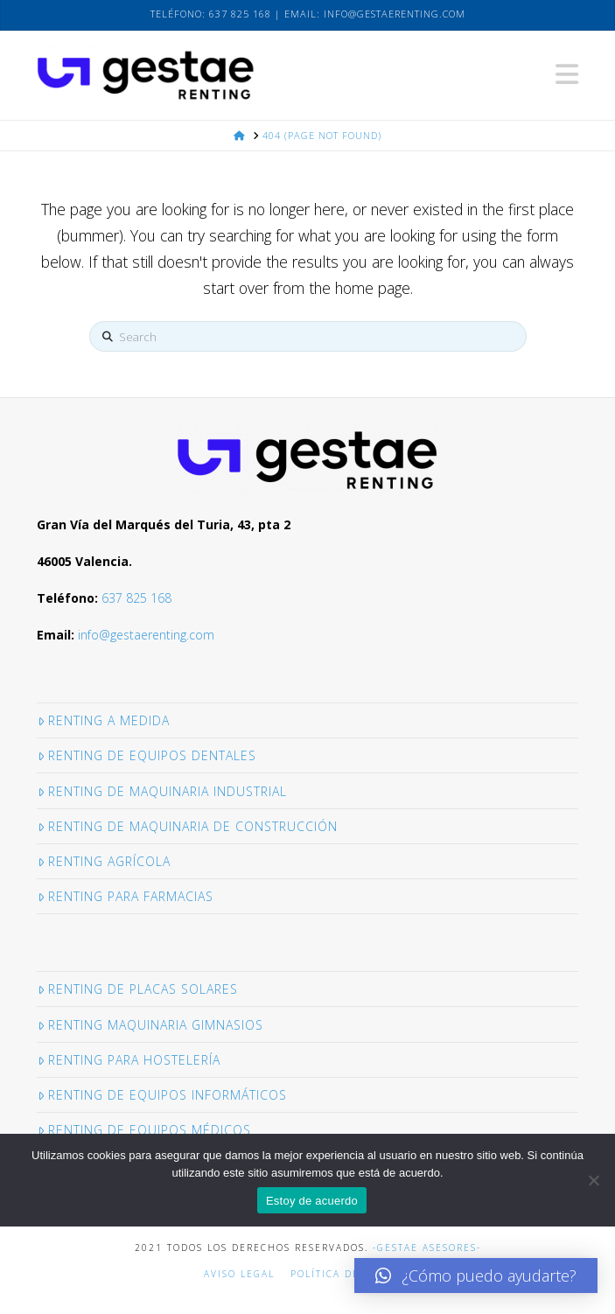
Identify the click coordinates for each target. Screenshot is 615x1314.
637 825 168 (136, 598)
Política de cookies (350, 1274)
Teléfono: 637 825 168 (210, 13)
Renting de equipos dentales (147, 755)
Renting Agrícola (104, 861)
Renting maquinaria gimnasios (150, 1025)
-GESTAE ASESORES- (427, 1247)
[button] (567, 74)
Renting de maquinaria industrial (162, 791)
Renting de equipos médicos (144, 1130)
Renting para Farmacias (125, 896)
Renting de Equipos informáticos (162, 1095)
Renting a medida (104, 720)
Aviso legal (239, 1274)
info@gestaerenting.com (394, 13)
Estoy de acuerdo (312, 1200)
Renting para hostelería (129, 1060)
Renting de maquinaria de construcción (188, 826)
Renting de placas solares (138, 989)
